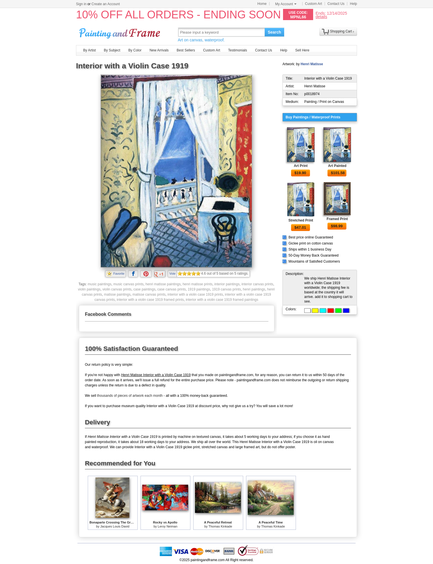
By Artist (89, 50)
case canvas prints (171, 289)
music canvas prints (128, 284)
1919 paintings (199, 289)
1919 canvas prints (226, 289)
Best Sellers (186, 50)
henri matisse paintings (163, 284)
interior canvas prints (257, 284)
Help (353, 4)
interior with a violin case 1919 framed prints (150, 300)
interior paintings (226, 284)
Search (274, 32)
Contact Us (335, 4)
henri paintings (254, 289)
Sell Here (302, 50)
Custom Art (313, 4)
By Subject (112, 50)
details (321, 17)
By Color (134, 50)
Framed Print (337, 219)
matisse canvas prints (148, 294)
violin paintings (89, 289)
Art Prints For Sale (120, 32)
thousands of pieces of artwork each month (130, 396)
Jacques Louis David (115, 526)
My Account (286, 4)
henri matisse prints (197, 284)
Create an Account (105, 4)
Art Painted (337, 166)
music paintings (100, 284)
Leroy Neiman (167, 526)
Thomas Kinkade (220, 526)
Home (262, 4)
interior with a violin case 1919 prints (195, 294)
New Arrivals (159, 50)
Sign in (81, 4)
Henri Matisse (312, 64)
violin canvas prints (116, 289)
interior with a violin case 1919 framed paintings (222, 300)
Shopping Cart (341, 31)
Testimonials (237, 50)
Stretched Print (300, 220)
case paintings (144, 289)
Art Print (301, 166)
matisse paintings (117, 294)
